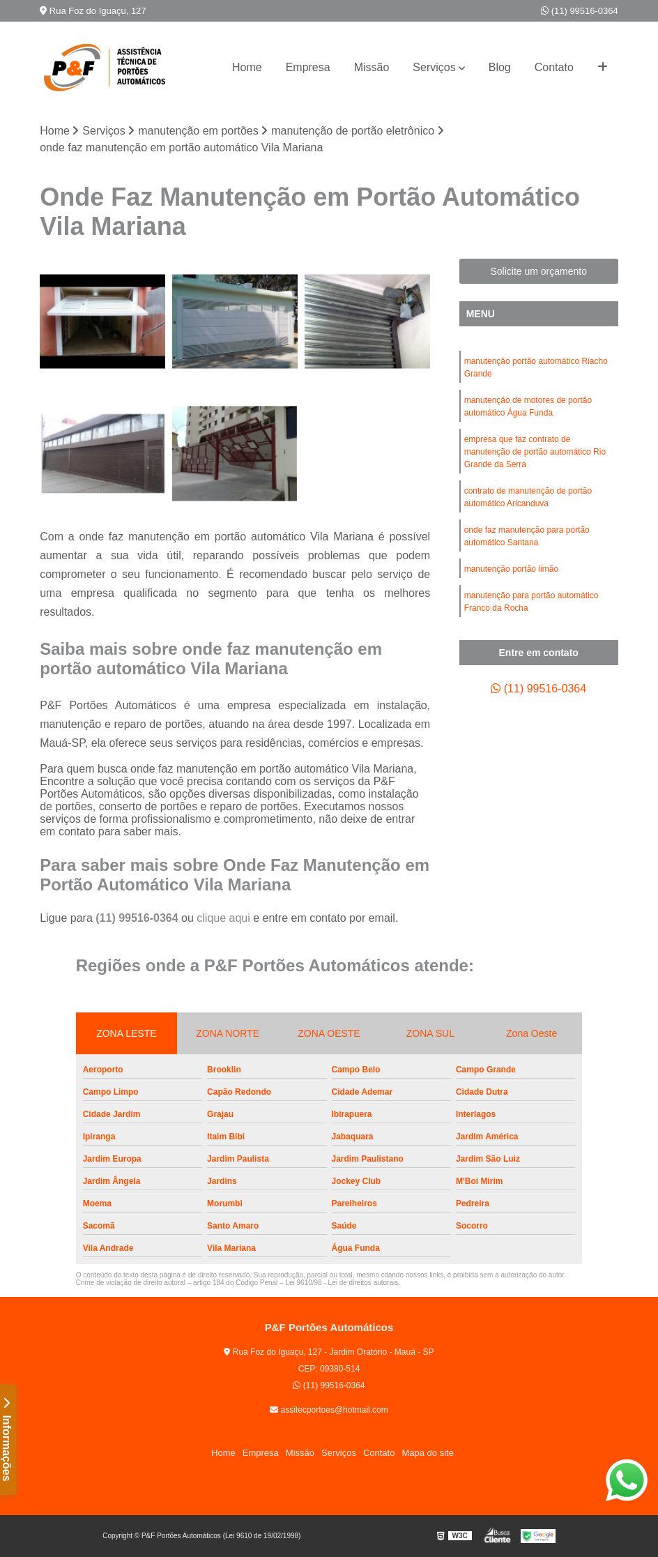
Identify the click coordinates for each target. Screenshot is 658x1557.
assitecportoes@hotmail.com (329, 1410)
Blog (500, 67)
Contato (554, 67)
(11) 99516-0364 (579, 11)
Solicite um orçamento (538, 271)
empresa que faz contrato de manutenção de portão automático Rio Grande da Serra (535, 451)
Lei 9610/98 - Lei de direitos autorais (341, 1282)
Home (247, 67)
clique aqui (223, 918)
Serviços (434, 67)
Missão (372, 67)
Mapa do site (427, 1453)
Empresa (308, 67)
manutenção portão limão (511, 569)
